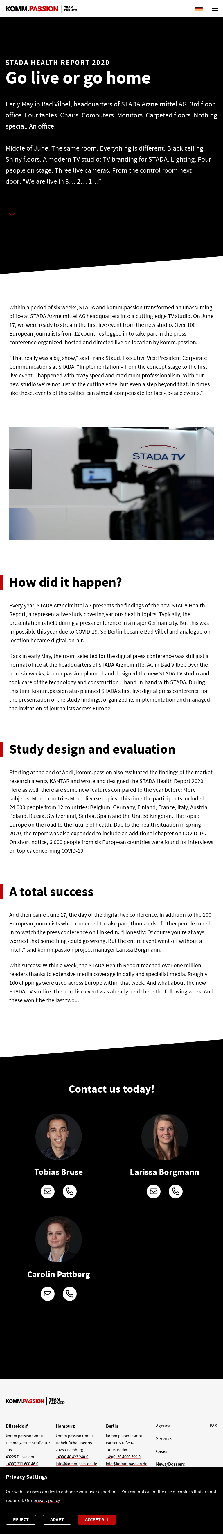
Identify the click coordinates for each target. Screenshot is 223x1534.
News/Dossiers (170, 1464)
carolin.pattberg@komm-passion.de (48, 1294)
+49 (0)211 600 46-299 (70, 1191)
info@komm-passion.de (76, 1463)
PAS (213, 1426)
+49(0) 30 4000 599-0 (123, 1456)
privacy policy (46, 1500)
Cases (161, 1451)
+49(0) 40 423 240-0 (72, 1456)
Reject (21, 1520)
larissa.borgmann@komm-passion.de (154, 1191)
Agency (163, 1426)
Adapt (57, 1520)
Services (164, 1439)
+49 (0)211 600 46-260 (176, 1191)
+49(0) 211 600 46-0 (22, 1463)
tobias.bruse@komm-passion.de (48, 1191)
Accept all (97, 1520)
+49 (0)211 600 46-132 (70, 1294)
